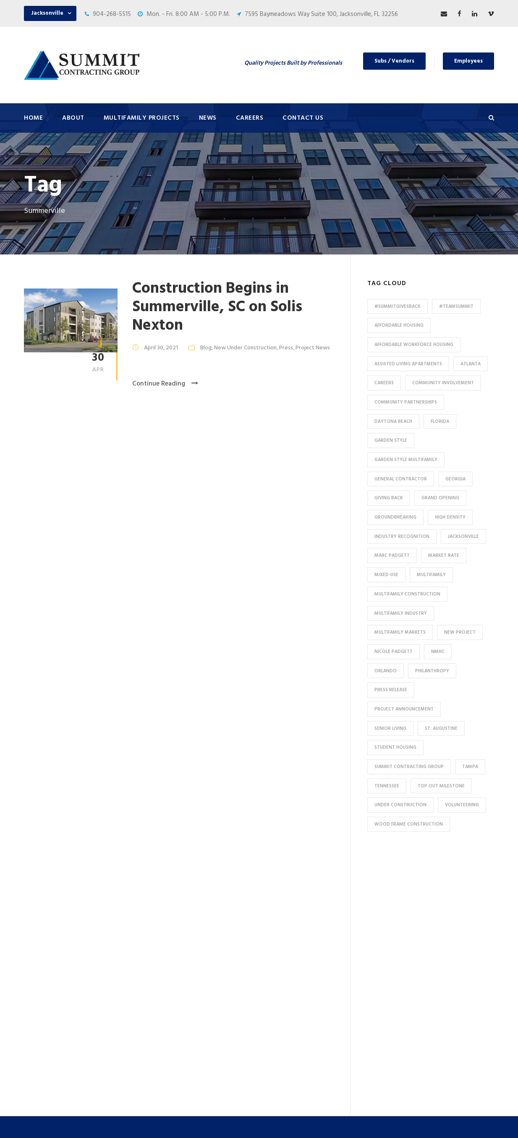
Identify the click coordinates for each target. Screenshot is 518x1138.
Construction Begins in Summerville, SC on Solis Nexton (217, 307)
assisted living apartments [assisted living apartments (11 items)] (408, 364)
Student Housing (175, 1066)
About (73, 118)
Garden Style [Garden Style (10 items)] (390, 440)
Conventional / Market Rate (190, 927)
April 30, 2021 (161, 348)
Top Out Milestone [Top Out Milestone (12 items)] (441, 786)
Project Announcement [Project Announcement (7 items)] (404, 709)
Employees (468, 61)
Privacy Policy (333, 1120)
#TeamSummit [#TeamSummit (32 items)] (456, 306)
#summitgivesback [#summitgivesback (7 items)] (397, 306)
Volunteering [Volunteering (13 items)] (462, 805)
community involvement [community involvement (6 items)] (443, 383)
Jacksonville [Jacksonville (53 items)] (463, 536)
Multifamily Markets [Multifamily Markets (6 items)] (400, 632)
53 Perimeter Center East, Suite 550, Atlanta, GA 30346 (435, 1000)
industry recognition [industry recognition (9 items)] (401, 536)
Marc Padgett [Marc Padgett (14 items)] (392, 555)
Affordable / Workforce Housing (195, 1038)
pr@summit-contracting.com (445, 1051)
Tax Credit (166, 1010)
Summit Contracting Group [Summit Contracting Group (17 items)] (409, 767)
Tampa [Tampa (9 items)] (470, 767)
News (208, 118)
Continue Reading (165, 383)
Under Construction (179, 913)
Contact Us (303, 118)
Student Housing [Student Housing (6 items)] (395, 747)
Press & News (291, 906)
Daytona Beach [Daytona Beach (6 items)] (393, 421)
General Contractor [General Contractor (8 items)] (400, 479)
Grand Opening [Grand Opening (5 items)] (440, 498)
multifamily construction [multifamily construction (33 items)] (407, 594)
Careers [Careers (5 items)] (384, 383)
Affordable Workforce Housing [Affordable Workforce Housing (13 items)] (413, 345)
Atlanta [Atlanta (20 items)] (470, 364)
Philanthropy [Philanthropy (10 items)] (432, 671)
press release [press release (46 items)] (390, 690)
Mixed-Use (166, 1024)
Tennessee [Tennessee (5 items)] (386, 786)
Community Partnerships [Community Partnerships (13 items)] (405, 402)
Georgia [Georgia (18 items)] (455, 479)
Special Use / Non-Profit (184, 1052)
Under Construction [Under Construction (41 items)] (400, 805)
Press (286, 348)
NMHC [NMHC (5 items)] (438, 652)
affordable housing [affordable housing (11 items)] (399, 325)
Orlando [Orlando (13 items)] (385, 671)
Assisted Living (172, 983)
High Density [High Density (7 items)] (450, 517)
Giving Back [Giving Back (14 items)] (388, 498)
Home (33, 118)
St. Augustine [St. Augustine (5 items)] (441, 728)
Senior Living (169, 969)
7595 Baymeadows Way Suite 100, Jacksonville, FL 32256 (321, 14)
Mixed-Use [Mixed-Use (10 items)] (386, 575)
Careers (250, 118)
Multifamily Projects (142, 118)
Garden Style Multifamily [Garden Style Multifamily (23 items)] (405, 460)
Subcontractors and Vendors (312, 934)
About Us (285, 892)
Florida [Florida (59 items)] (440, 421)
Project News (313, 348)
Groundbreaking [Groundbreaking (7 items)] (395, 517)
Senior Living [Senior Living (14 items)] (390, 728)
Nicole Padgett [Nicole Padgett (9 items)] (393, 652)
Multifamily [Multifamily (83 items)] (431, 575)
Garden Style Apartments (187, 941)
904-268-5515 (112, 14)
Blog (206, 348)
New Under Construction (245, 348)
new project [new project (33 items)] (460, 632)
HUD (157, 996)
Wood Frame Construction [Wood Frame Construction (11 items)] (408, 824)
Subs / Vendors (394, 61)
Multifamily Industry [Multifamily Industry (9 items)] (400, 613)
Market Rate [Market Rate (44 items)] (443, 555)
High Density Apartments (186, 955)
